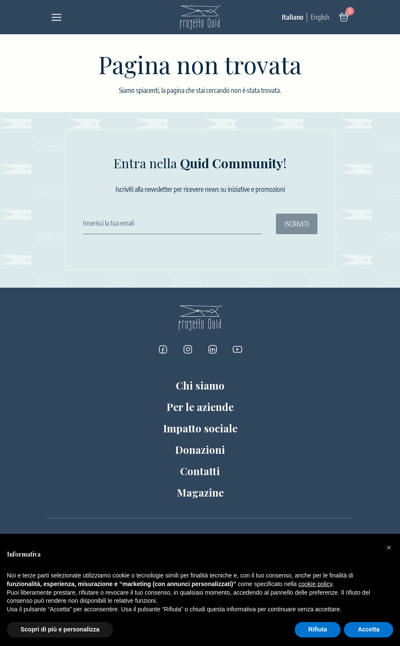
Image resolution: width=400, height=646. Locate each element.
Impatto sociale (200, 428)
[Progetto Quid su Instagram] (188, 349)
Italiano (292, 17)
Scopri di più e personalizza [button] (60, 629)
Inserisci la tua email (108, 223)
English (320, 17)
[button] (389, 547)
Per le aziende (200, 407)
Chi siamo (200, 385)
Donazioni (200, 449)
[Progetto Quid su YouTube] (237, 349)
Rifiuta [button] (317, 629)
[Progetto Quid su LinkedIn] (212, 349)
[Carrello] (344, 17)
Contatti (200, 471)
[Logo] (200, 17)
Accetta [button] (368, 629)
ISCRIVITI (296, 224)
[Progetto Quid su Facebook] (163, 349)
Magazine (200, 492)
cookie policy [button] (315, 584)
